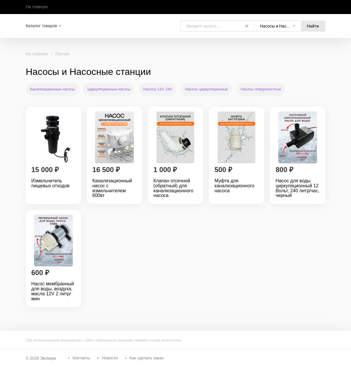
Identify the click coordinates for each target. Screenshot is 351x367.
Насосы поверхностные (261, 89)
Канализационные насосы (52, 89)
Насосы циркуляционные (206, 89)
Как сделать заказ (147, 358)
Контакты (81, 358)
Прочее (63, 54)
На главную (37, 6)
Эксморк (48, 358)
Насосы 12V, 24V (157, 89)
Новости (110, 358)
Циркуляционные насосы (108, 89)
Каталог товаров (41, 25)
